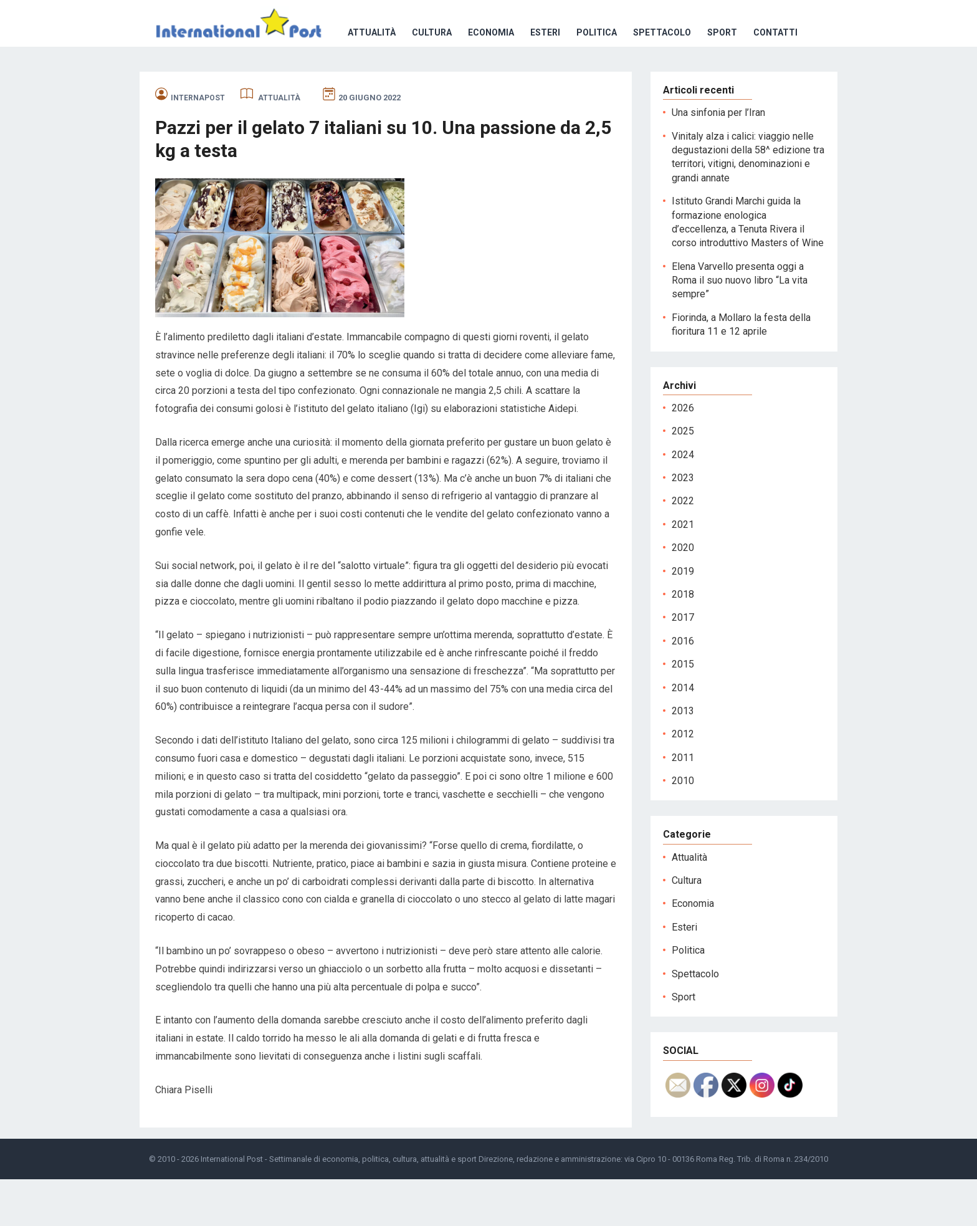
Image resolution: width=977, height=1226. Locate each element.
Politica (421, 79)
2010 (683, 827)
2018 (683, 641)
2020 (683, 594)
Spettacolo (487, 79)
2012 (683, 781)
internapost (198, 144)
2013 (683, 758)
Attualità (197, 79)
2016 (683, 688)
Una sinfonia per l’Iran (718, 159)
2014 (683, 734)
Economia (316, 79)
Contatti (600, 79)
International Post (232, 1205)
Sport (547, 79)
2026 (683, 455)
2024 (683, 501)
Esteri (370, 79)
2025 (683, 478)
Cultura (257, 79)
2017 (683, 664)
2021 (683, 571)
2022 (683, 547)
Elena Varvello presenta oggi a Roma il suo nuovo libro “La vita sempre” (740, 327)
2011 (683, 804)
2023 (683, 524)
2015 (683, 711)
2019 (683, 618)
